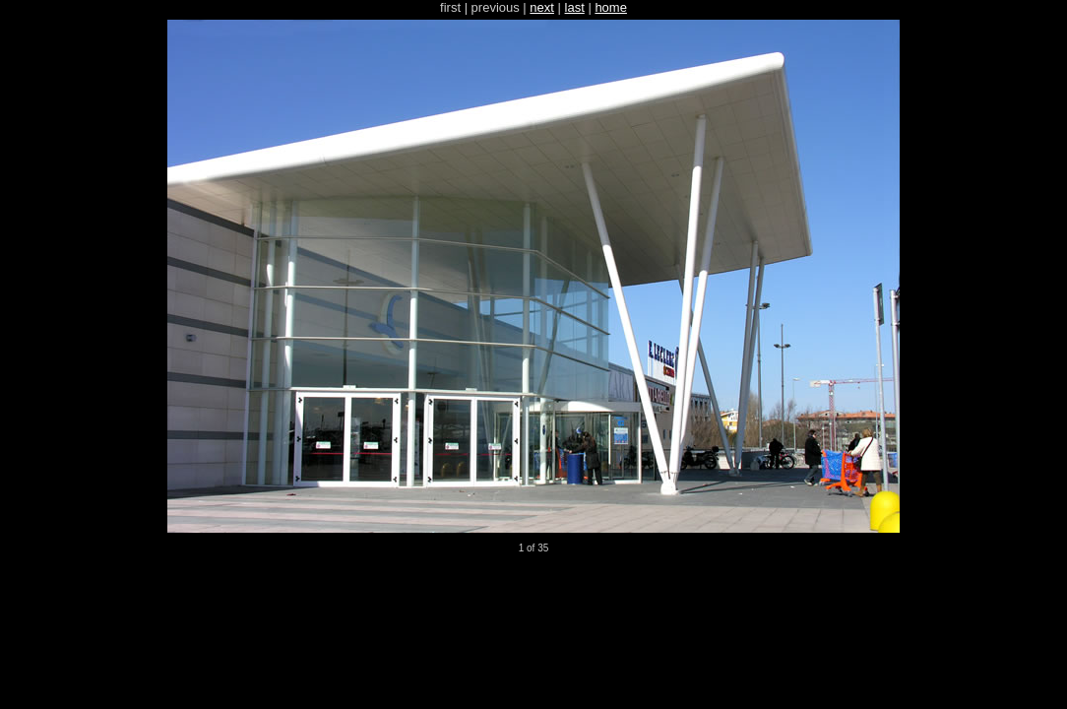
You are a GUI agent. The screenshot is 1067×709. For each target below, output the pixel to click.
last (575, 7)
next (542, 7)
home (611, 7)
